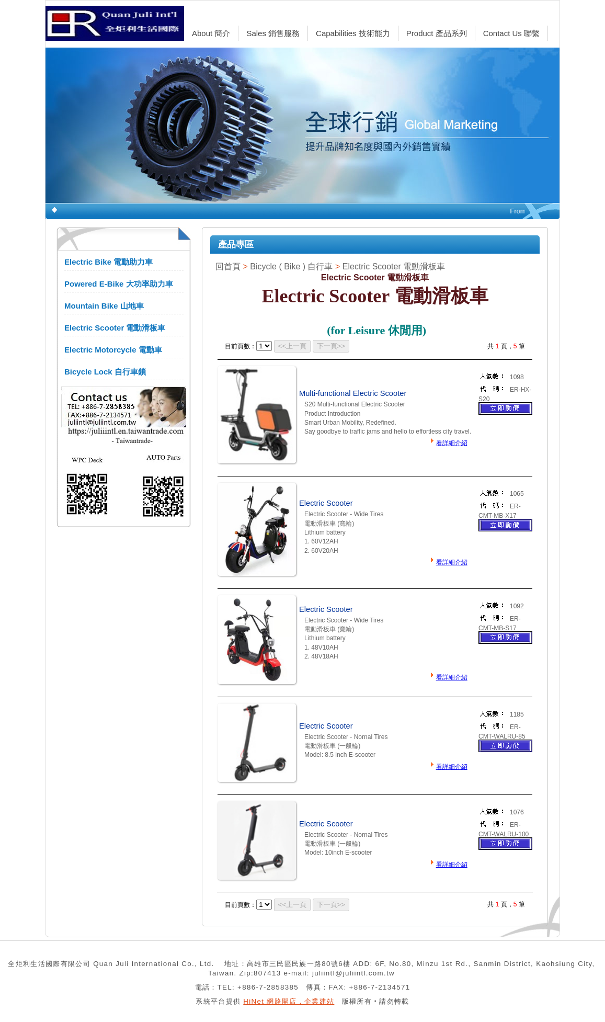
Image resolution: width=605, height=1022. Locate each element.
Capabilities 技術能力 (353, 33)
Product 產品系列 (436, 33)
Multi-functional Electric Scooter (352, 393)
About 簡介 (211, 33)
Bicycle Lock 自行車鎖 (105, 371)
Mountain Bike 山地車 (104, 305)
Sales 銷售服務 (273, 33)
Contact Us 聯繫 (511, 33)
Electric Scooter (326, 503)
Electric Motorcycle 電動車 (113, 349)
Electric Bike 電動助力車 (108, 261)
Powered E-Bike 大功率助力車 (118, 283)
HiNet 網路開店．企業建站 (288, 1001)
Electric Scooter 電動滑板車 (114, 327)
